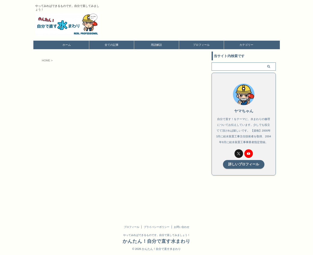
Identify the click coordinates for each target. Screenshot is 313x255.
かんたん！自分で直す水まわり (156, 241)
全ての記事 (112, 44)
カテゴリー (246, 44)
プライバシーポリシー (156, 226)
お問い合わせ (181, 226)
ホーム (66, 44)
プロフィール (201, 44)
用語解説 (156, 44)
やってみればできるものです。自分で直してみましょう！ (156, 235)
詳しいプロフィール (243, 164)
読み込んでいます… (110, 133)
